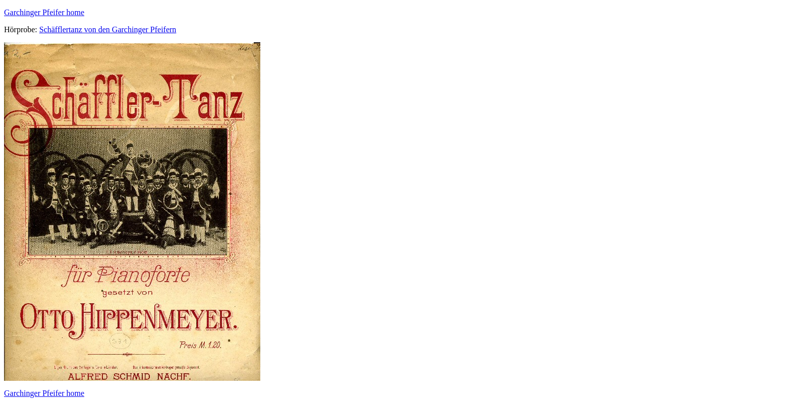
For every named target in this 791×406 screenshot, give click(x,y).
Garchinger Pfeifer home (44, 12)
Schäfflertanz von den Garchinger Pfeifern (108, 29)
